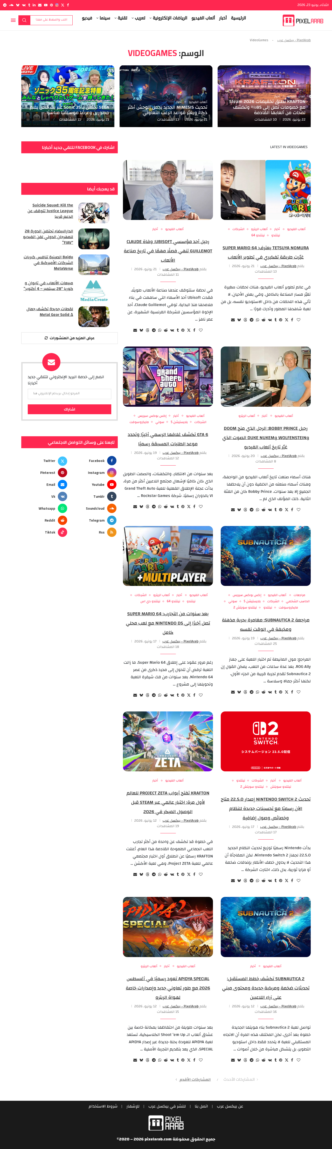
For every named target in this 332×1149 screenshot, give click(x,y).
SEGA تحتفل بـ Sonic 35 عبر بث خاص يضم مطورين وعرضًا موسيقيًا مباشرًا (69, 110)
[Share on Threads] (245, 320)
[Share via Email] (233, 320)
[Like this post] (298, 320)
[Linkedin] (34, 5)
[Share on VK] (270, 320)
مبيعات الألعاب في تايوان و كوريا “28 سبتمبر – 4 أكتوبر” (48, 286)
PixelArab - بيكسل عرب (294, 40)
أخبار (223, 18)
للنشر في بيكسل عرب (167, 1106)
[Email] (40, 5)
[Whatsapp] (44, 508)
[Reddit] (44, 520)
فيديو (87, 18)
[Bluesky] (17, 5)
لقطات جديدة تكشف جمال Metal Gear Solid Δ (49, 312)
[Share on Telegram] (251, 320)
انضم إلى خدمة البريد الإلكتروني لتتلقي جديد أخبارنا (66, 380)
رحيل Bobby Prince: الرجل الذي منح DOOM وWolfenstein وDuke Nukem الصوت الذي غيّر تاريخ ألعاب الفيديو (265, 437)
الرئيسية (238, 18)
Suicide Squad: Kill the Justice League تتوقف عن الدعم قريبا (50, 211)
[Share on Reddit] (263, 320)
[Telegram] (4, 5)
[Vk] (24, 5)
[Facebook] (68, 5)
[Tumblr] (29, 5)
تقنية (122, 18)
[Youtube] (45, 5)
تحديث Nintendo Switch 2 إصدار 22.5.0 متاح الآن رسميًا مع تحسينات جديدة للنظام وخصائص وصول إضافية (265, 808)
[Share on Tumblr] (275, 320)
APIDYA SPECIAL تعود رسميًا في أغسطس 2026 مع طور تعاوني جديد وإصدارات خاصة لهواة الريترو (168, 988)
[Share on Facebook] (292, 320)
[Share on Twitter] (286, 320)
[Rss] (94, 532)
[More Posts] (69, 338)
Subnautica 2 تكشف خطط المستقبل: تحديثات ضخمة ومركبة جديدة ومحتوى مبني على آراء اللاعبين (266, 988)
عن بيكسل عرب (230, 1106)
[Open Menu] (13, 20)
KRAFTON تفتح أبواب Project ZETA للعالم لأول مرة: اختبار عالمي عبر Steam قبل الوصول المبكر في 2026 (168, 802)
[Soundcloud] (11, 5)
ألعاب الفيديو (203, 18)
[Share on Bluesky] (239, 320)
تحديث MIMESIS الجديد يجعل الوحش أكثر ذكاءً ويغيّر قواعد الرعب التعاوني (167, 110)
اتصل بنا (202, 1106)
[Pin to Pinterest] (280, 320)
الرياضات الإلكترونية (170, 18)
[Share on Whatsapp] (257, 320)
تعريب (140, 18)
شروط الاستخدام (102, 1106)
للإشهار (132, 1106)
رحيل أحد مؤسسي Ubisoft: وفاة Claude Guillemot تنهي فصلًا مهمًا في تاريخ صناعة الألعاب (168, 251)
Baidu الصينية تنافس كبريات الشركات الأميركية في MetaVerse (48, 263)
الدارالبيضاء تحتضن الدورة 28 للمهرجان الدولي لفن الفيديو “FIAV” (47, 237)
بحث (24, 20)
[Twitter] (62, 5)
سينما (105, 18)
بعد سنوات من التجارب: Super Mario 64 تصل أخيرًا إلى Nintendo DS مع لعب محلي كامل (168, 623)
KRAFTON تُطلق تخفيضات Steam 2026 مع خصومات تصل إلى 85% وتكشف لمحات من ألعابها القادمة (267, 107)
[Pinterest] (51, 5)
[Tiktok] (44, 532)
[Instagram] (57, 5)
